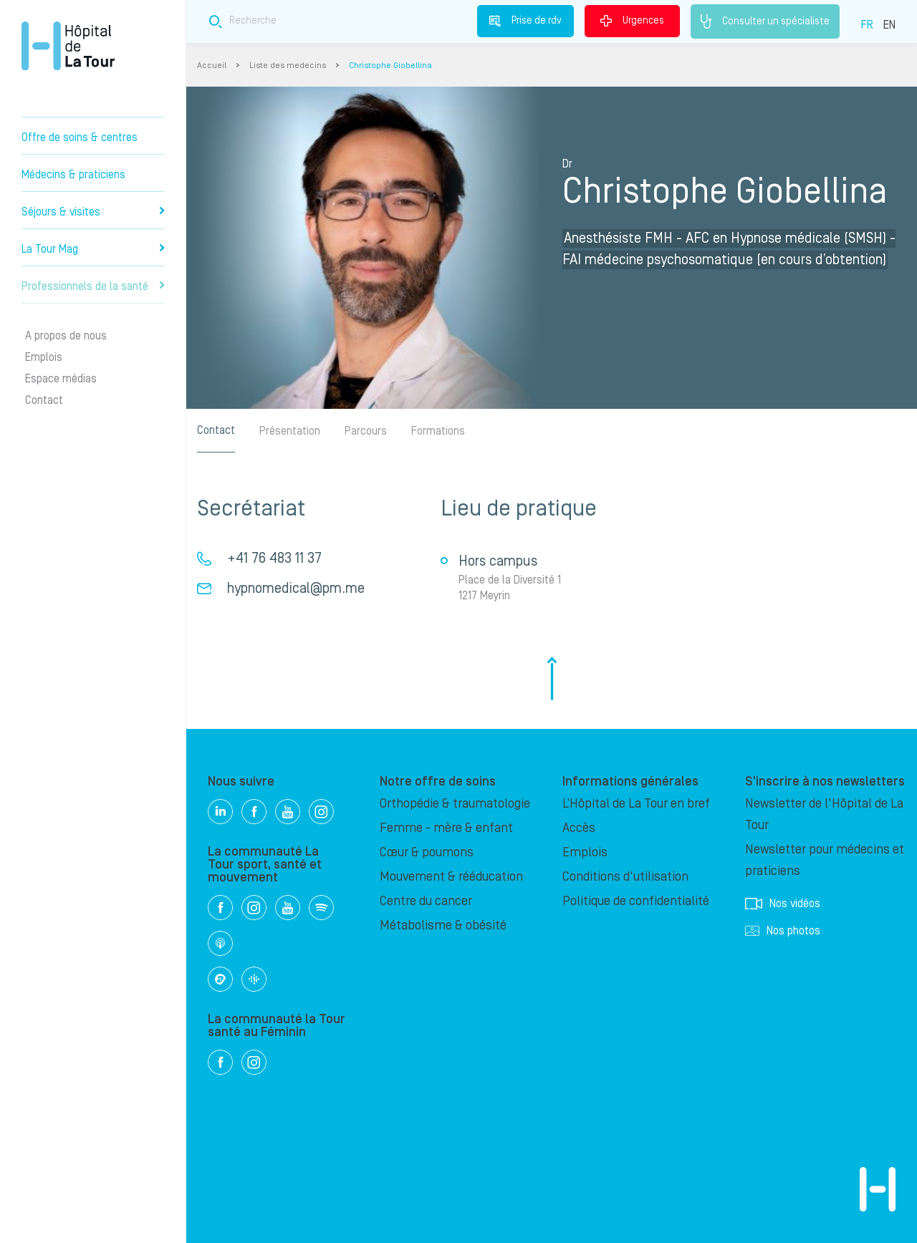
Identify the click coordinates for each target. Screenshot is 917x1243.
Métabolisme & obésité (443, 925)
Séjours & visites (92, 211)
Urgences (632, 20)
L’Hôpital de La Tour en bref (636, 803)
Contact (44, 400)
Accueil (211, 65)
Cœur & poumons (427, 852)
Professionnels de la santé (92, 286)
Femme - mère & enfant (446, 828)
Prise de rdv (525, 20)
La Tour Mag (92, 249)
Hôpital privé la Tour (68, 45)
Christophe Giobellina (390, 65)
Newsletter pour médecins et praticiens (824, 860)
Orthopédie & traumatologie (455, 803)
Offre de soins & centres (79, 137)
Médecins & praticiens (73, 174)
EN (889, 25)
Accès (578, 828)
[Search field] (414, 21)
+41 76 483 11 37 (274, 558)
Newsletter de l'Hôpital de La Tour (824, 814)
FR (867, 25)
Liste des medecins (287, 65)
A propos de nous (66, 335)
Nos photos (782, 931)
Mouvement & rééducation (451, 876)
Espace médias (61, 378)
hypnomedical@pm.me (296, 588)
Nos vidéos (782, 903)
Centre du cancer (426, 901)
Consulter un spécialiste (765, 21)
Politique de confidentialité (635, 901)
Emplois (43, 357)
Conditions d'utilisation (625, 876)
